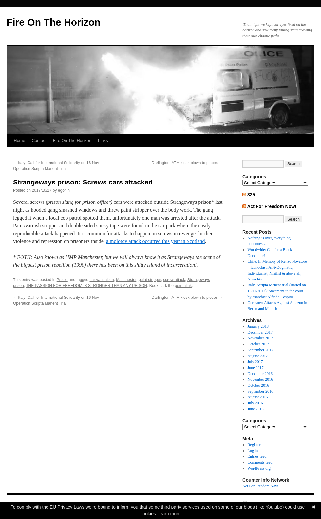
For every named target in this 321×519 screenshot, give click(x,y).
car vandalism (101, 280)
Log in (253, 450)
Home (19, 140)
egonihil (64, 190)
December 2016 (260, 373)
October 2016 (258, 385)
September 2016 (260, 391)
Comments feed (260, 462)
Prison (62, 280)
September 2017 (260, 350)
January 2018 (258, 326)
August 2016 (258, 397)
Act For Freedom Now (260, 486)
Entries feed (257, 456)
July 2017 (255, 361)
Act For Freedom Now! (271, 206)
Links (103, 140)
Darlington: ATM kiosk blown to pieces (187, 163)
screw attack (174, 280)
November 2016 (260, 379)
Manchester (126, 280)
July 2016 (255, 403)
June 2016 (256, 409)
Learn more (169, 513)
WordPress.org (259, 468)
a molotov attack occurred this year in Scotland (155, 241)
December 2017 (260, 332)
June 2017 (256, 367)
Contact (39, 140)
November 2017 (260, 338)
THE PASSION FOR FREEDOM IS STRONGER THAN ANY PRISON (86, 285)
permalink (183, 285)
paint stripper (150, 280)
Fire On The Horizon (54, 22)
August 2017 (258, 356)
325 (251, 194)
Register (254, 444)
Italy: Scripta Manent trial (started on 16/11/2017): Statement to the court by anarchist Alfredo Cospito (277, 291)
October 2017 (258, 344)
